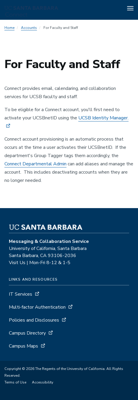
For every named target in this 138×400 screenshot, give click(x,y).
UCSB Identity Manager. (103, 118)
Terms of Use (15, 382)
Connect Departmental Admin (35, 164)
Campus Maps (23, 346)
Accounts (29, 27)
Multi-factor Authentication (37, 307)
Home (9, 27)
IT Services (20, 294)
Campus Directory (27, 333)
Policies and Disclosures (34, 320)
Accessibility (42, 382)
